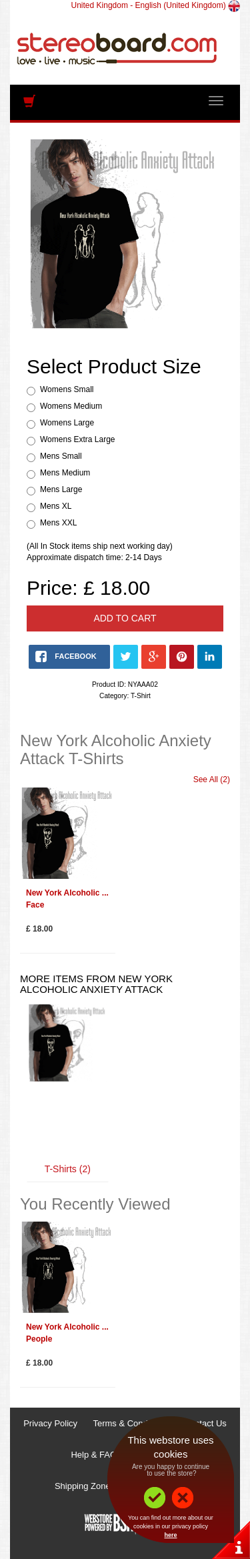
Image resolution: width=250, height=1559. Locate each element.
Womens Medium (71, 406)
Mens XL (55, 506)
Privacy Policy (50, 1423)
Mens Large (61, 489)
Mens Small (61, 456)
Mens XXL (58, 522)
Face (35, 905)
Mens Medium (65, 472)
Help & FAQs (96, 1455)
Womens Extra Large (77, 439)
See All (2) (211, 779)
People (39, 1339)
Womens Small (66, 389)
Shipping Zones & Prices (102, 1486)
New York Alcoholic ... (67, 893)
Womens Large (67, 422)
